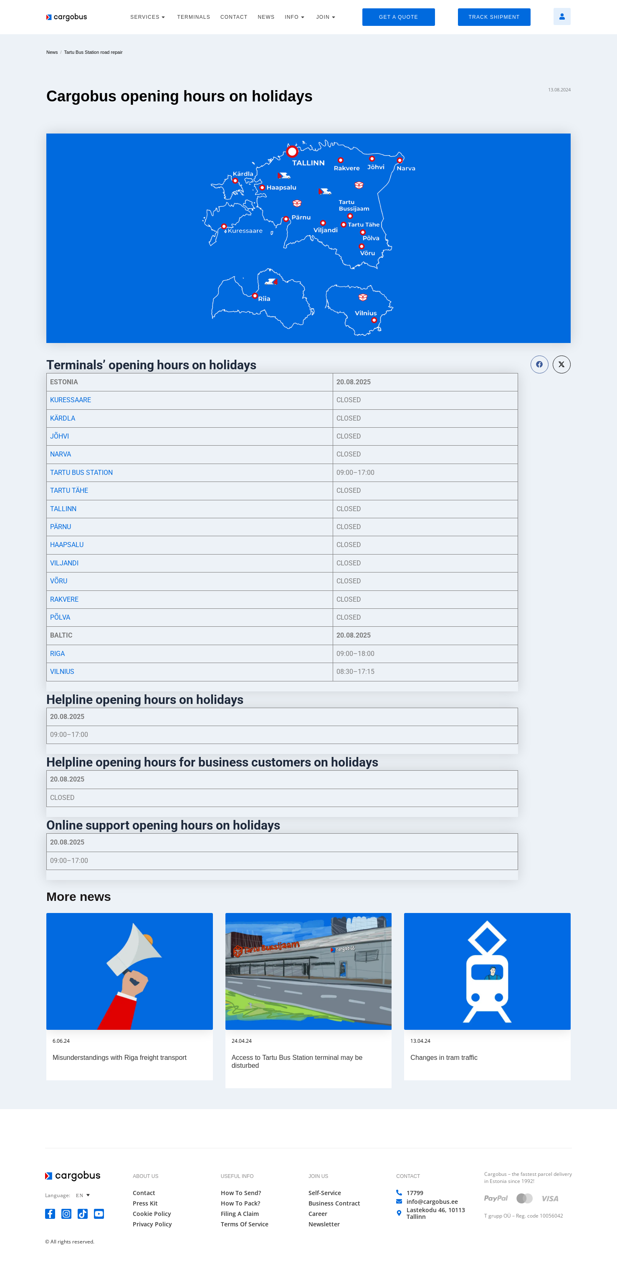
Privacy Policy (152, 1224)
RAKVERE (64, 599)
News (52, 52)
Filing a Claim (240, 1214)
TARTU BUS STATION (81, 473)
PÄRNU (60, 527)
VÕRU (58, 581)
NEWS (266, 17)
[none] (84, 1195)
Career (317, 1214)
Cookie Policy (152, 1214)
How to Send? (241, 1193)
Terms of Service (244, 1224)
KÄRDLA (62, 418)
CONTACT (234, 17)
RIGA (57, 654)
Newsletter (324, 1224)
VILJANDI (64, 563)
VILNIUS (62, 672)
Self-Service (324, 1193)
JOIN (326, 17)
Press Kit (145, 1203)
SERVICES (148, 17)
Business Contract (334, 1203)
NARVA (60, 454)
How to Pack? (240, 1203)
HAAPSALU (66, 545)
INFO (295, 17)
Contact (144, 1193)
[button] (540, 364)
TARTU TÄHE (69, 490)
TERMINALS (193, 17)
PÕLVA (60, 617)
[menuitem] (84, 1195)
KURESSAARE (70, 400)
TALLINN (63, 509)
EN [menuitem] (79, 1195)
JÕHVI (59, 436)
